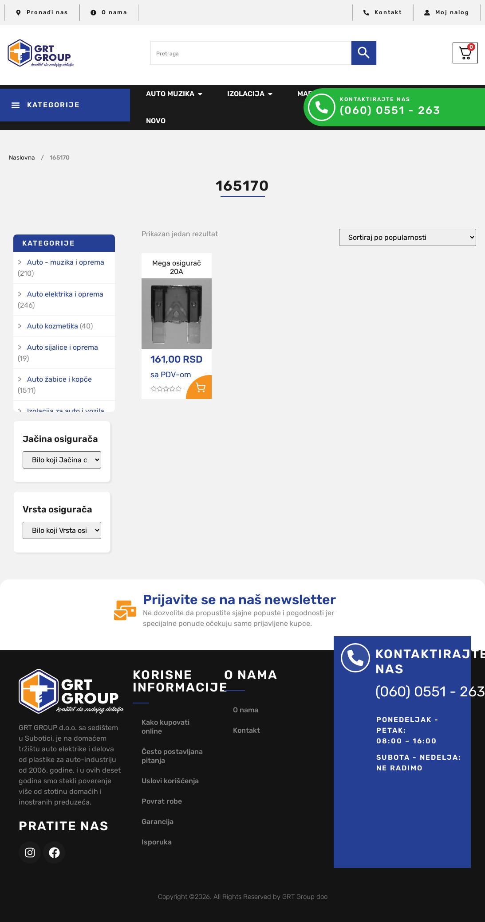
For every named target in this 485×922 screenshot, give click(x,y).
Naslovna (22, 157)
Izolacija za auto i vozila (65, 411)
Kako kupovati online (165, 726)
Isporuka (157, 842)
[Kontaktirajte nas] (321, 107)
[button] (65, 105)
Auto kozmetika (52, 326)
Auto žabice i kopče (59, 379)
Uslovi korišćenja (170, 781)
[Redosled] (407, 237)
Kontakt (246, 730)
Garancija (157, 821)
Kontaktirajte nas (375, 99)
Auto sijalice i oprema (62, 347)
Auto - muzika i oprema (65, 262)
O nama (245, 710)
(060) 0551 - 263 (390, 110)
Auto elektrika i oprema (65, 294)
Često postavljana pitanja (172, 756)
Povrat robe (162, 801)
